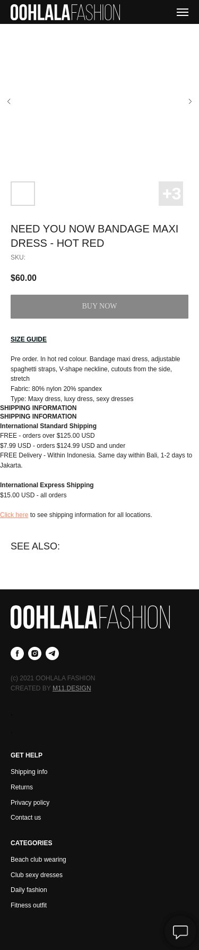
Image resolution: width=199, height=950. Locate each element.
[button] (29, 339)
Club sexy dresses (37, 875)
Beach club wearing (38, 859)
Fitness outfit (29, 905)
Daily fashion (29, 890)
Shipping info (29, 772)
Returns (22, 787)
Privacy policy (30, 802)
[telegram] (52, 653)
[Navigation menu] (182, 12)
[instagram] (34, 653)
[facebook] (17, 653)
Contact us (26, 817)
